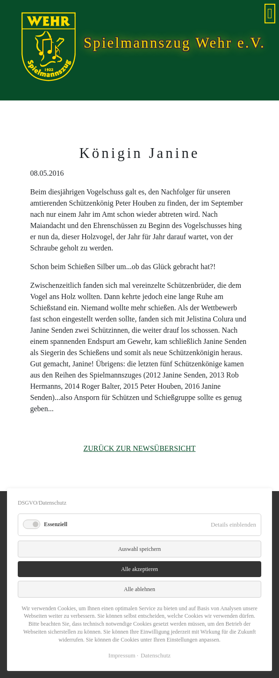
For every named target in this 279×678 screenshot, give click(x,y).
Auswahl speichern (139, 549)
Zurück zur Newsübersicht (139, 448)
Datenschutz (156, 655)
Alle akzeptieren (139, 569)
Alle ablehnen (139, 589)
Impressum (122, 655)
